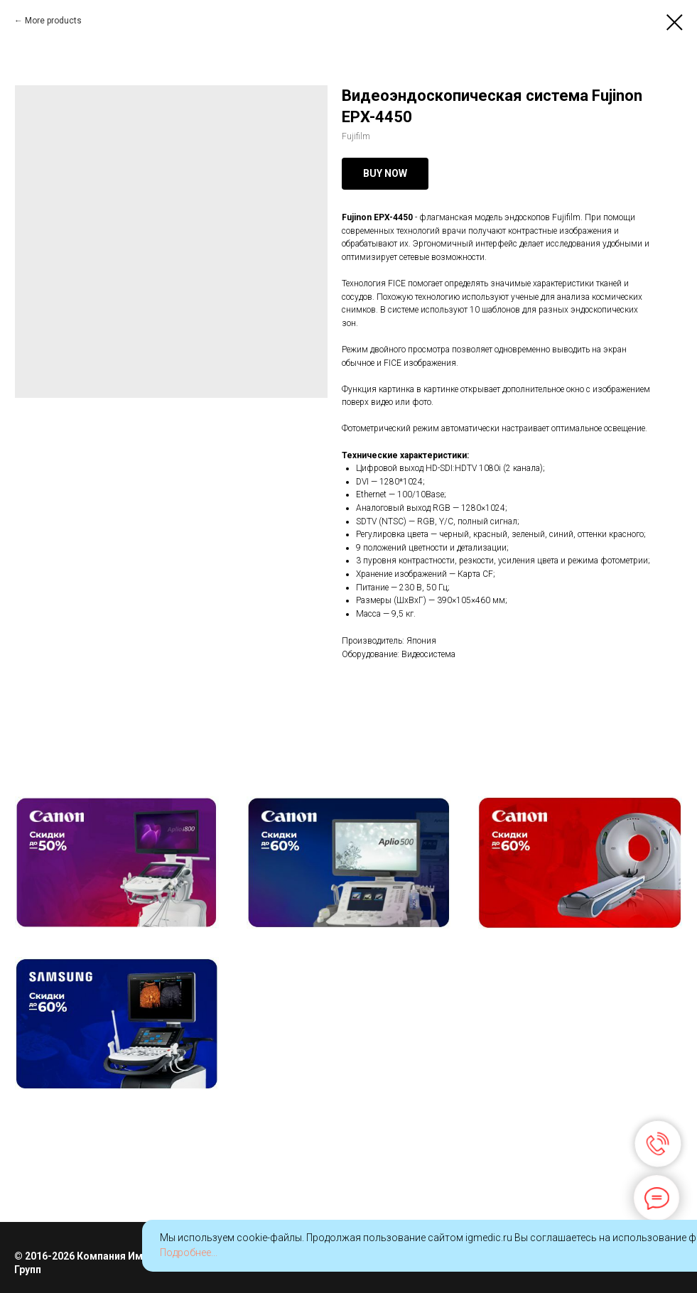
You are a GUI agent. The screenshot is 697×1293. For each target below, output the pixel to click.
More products (53, 21)
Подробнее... (188, 1252)
